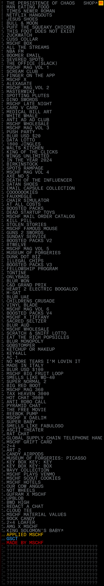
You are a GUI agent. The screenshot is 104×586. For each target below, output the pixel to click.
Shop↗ (90, 3)
